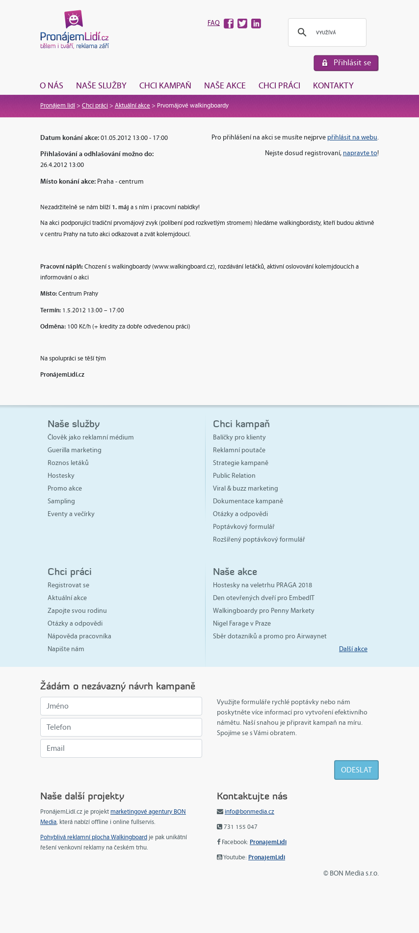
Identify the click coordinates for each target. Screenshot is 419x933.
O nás (51, 85)
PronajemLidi (268, 842)
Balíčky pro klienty (239, 437)
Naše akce (225, 85)
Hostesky (61, 475)
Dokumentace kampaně (248, 501)
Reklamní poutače (239, 450)
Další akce (353, 649)
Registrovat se (68, 585)
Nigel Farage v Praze (242, 623)
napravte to (360, 153)
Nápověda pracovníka (79, 636)
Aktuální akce (132, 106)
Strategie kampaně (240, 463)
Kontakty (333, 85)
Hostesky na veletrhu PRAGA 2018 (262, 585)
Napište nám (66, 649)
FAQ (214, 23)
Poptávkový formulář (244, 526)
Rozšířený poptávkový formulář (259, 539)
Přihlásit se (352, 62)
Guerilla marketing (75, 450)
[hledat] (326, 32)
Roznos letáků (68, 463)
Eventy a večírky (71, 514)
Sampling (61, 501)
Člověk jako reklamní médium (91, 437)
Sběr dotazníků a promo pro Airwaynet (270, 636)
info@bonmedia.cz (249, 812)
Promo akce (65, 488)
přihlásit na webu (352, 137)
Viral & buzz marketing (245, 488)
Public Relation (234, 475)
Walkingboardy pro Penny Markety (263, 610)
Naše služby (101, 85)
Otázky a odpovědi (240, 514)
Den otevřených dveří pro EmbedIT (263, 598)
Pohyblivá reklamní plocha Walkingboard (93, 837)
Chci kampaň (165, 85)
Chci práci (279, 85)
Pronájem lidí (57, 106)
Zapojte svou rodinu (77, 610)
